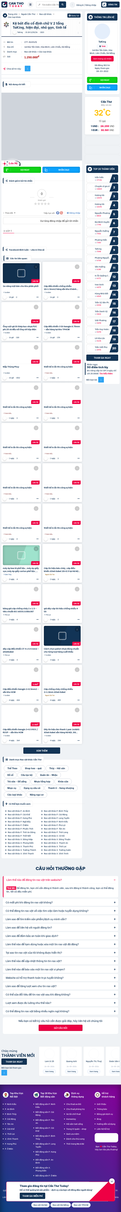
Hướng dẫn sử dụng (106, 1123)
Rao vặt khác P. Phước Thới (20, 828)
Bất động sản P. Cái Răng (45, 1113)
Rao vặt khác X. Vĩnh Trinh (56, 853)
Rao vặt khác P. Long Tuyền (56, 817)
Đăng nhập (73, 212)
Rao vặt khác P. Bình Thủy (56, 810)
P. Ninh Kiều (10, 1103)
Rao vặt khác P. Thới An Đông (21, 832)
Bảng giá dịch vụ (105, 1113)
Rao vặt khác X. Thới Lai (55, 846)
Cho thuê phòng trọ (75, 1108)
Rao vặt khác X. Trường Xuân (57, 849)
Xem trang (49, 1071)
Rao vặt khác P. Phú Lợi (55, 825)
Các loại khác (14, 16)
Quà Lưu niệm (72, 1133)
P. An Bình (9, 1108)
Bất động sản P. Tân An (45, 1121)
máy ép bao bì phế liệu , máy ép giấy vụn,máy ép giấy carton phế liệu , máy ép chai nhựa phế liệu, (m (21, 570)
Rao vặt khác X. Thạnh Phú (20, 846)
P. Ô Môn (9, 1148)
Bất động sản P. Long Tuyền (45, 1145)
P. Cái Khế (9, 1128)
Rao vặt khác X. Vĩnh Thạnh (21, 853)
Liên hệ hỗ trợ (103, 1128)
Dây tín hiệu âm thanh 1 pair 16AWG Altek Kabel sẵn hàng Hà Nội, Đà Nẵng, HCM (61, 731)
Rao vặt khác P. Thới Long (56, 832)
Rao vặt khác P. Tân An (54, 828)
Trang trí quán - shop (76, 1128)
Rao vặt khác (45, 13)
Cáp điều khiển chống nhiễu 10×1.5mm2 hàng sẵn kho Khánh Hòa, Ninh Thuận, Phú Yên (60, 287)
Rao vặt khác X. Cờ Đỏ (54, 835)
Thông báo (102, 1108)
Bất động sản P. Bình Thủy (45, 1137)
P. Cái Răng (10, 1118)
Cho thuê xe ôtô (73, 1103)
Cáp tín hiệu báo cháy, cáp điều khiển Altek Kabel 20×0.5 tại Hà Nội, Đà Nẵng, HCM (62, 570)
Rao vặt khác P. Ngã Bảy (19, 821)
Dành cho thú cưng (75, 1138)
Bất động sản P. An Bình (44, 1161)
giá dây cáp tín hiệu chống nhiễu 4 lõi (61, 610)
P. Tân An (9, 1123)
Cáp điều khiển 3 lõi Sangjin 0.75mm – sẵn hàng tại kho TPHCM (62, 328)
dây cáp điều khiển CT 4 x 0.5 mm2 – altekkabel (21, 650)
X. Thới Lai (10, 1133)
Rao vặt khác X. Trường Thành (22, 849)
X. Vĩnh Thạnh (11, 1138)
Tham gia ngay (102, 357)
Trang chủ (12, 13)
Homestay (71, 1118)
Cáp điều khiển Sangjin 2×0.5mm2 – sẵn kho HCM (21, 690)
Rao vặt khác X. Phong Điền (21, 842)
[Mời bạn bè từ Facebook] (101, 380)
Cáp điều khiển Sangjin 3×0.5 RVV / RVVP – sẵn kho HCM (20, 731)
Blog (99, 1118)
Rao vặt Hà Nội (40, 1204)
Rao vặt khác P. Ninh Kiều (56, 821)
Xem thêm (41, 750)
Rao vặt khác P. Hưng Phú (20, 817)
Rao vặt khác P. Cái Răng (55, 814)
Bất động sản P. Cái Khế (45, 1129)
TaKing (102, 41)
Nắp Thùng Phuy (11, 366)
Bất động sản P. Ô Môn (46, 1175)
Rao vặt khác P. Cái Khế (19, 814)
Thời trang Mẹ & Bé (75, 1143)
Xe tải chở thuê (73, 1113)
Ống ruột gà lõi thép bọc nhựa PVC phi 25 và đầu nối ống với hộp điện (20, 328)
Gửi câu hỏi (60, 1027)
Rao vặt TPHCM (81, 1204)
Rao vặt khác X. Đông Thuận (57, 839)
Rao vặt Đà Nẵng (61, 1204)
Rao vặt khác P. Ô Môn (18, 825)
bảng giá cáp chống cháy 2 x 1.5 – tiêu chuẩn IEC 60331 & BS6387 (20, 610)
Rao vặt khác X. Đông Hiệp (20, 839)
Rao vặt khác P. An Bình (19, 810)
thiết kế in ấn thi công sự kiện (58, 366)
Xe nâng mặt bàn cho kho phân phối (20, 285)
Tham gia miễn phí (32, 1195)
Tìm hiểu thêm (106, 373)
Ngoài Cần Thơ (28, 13)
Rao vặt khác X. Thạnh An (56, 842)
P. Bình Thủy (11, 1113)
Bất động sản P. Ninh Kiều (45, 1105)
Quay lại (74, 16)
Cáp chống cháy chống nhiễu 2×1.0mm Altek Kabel (58, 690)
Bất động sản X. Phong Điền (43, 1169)
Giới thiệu (101, 1103)
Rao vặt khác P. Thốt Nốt (19, 835)
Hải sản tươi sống (74, 1123)
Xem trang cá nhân (102, 58)
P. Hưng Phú (10, 1143)
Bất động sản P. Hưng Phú (46, 1153)
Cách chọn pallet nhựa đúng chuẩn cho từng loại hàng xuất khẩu (61, 650)
